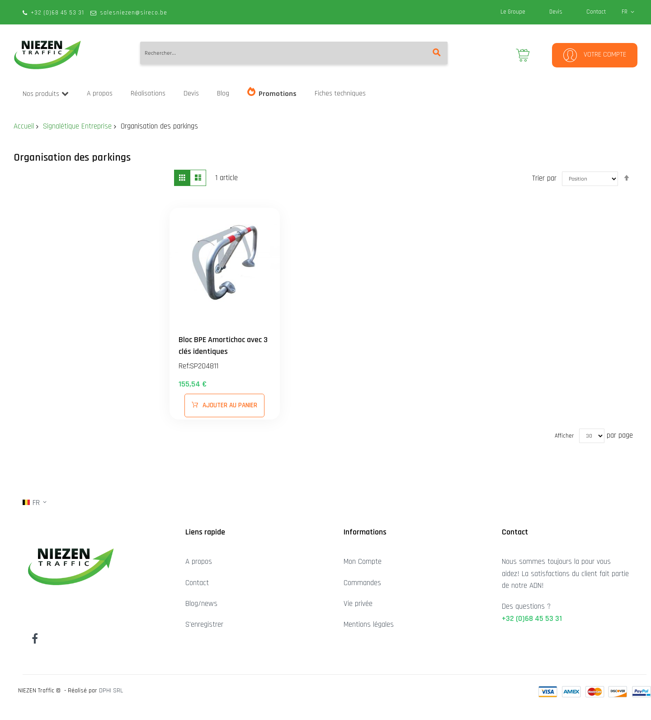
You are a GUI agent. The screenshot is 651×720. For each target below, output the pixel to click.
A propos (198, 562)
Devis (555, 11)
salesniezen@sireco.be (133, 12)
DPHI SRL (111, 691)
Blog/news (201, 604)
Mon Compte (363, 562)
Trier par (544, 178)
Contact (596, 11)
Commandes (362, 583)
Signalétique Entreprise (77, 126)
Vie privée (358, 604)
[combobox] (294, 53)
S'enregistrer (204, 624)
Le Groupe (512, 11)
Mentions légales (369, 624)
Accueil (24, 126)
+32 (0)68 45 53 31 (57, 12)
